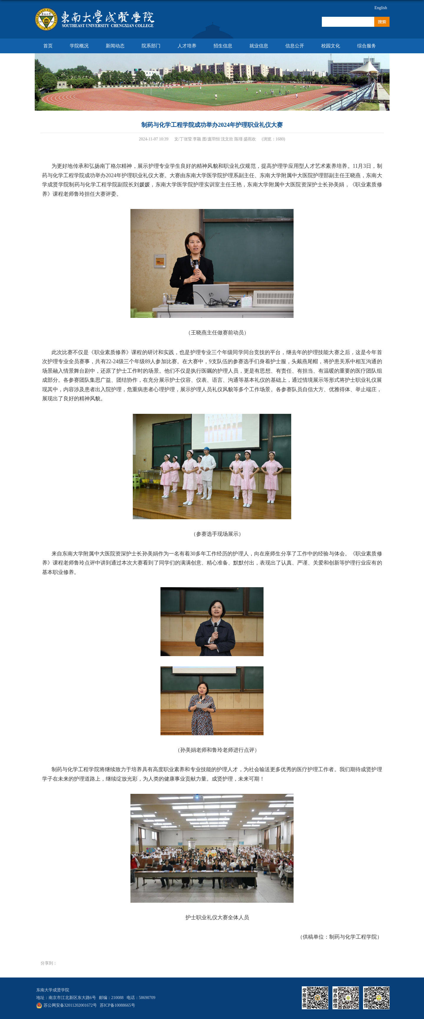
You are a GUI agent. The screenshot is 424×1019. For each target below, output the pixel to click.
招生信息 (222, 45)
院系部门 (151, 45)
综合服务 (366, 45)
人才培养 (187, 45)
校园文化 (330, 45)
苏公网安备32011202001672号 (70, 1005)
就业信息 (258, 45)
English (381, 8)
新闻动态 (115, 45)
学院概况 (79, 45)
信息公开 (294, 45)
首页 (48, 45)
